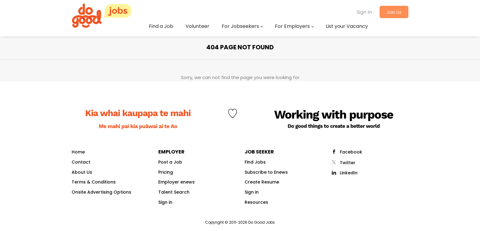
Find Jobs (255, 162)
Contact (81, 162)
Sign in (165, 202)
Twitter (347, 163)
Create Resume (262, 182)
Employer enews (176, 182)
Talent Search (173, 192)
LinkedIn (349, 173)
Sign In (364, 12)
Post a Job (170, 162)
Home (78, 152)
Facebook (351, 152)
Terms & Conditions (94, 182)
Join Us (394, 12)
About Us (82, 172)
